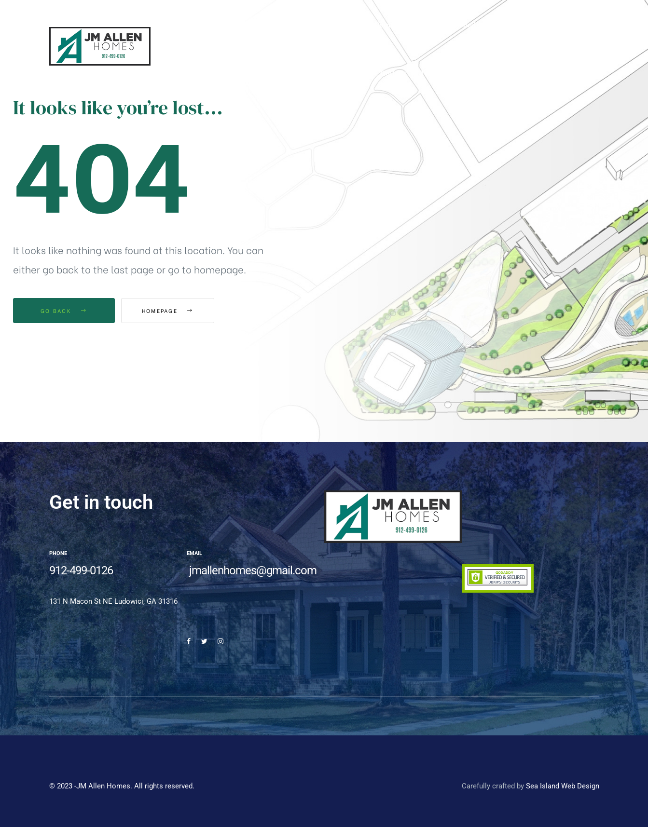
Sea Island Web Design (562, 786)
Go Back (64, 310)
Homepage (174, 310)
